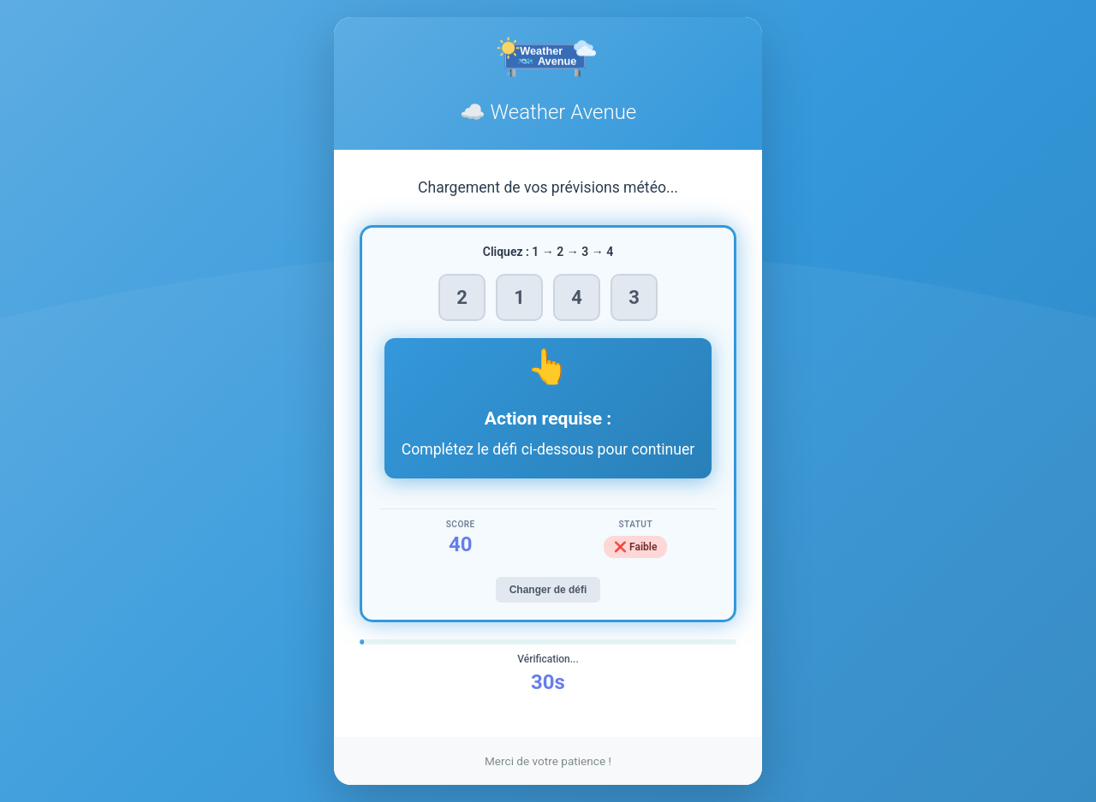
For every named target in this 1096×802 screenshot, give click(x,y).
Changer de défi (548, 590)
